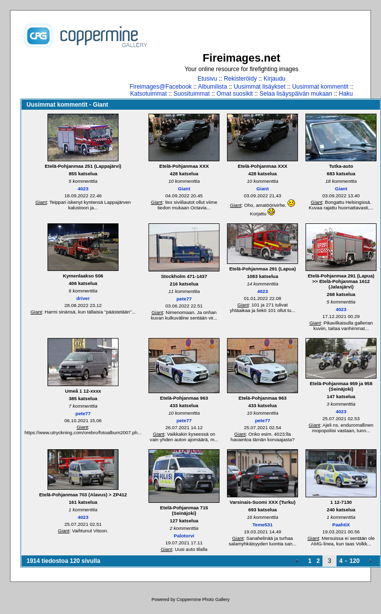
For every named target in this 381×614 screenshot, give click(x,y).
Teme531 (262, 524)
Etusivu (207, 78)
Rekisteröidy (240, 78)
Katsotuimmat (148, 93)
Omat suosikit (234, 93)
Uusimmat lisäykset (259, 86)
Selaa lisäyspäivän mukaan (296, 93)
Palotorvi (184, 535)
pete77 (184, 298)
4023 (83, 188)
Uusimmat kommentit (320, 86)
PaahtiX (341, 524)
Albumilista (212, 86)
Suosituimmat (192, 93)
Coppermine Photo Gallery (203, 599)
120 (355, 560)
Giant (41, 202)
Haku (346, 93)
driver (83, 298)
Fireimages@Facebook (161, 86)
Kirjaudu (275, 78)
